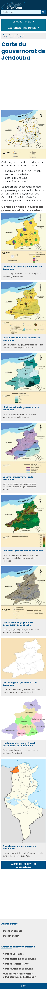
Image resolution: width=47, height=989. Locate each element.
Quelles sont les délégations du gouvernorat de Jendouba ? (19, 744)
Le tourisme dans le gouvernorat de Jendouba (22, 339)
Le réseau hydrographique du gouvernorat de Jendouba (18, 623)
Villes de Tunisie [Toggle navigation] (23, 21)
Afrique (13, 35)
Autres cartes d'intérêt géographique (23, 865)
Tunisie (21, 35)
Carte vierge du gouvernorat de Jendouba (20, 683)
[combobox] (21, 12)
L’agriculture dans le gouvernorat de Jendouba (22, 268)
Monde (5, 35)
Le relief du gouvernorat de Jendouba (23, 550)
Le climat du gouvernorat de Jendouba (18, 478)
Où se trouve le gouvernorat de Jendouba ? (19, 847)
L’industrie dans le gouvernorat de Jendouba (21, 408)
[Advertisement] (23, 86)
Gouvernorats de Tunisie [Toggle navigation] (23, 27)
